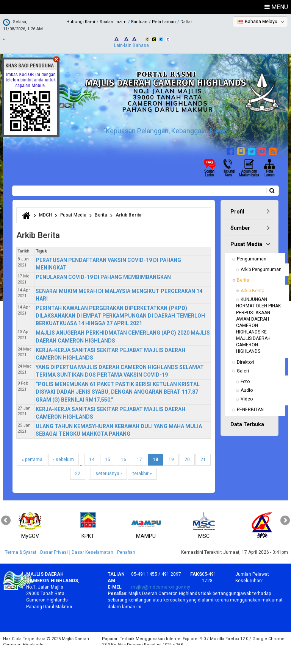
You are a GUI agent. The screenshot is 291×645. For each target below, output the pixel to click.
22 (77, 467)
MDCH (45, 208)
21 (203, 453)
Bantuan (139, 21)
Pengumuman (251, 252)
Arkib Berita (252, 284)
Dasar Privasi (54, 545)
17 (139, 453)
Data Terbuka (247, 418)
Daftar (186, 21)
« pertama (32, 453)
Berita (101, 208)
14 (91, 453)
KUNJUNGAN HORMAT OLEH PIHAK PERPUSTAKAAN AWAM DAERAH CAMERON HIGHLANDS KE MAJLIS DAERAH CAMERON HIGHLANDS (259, 318)
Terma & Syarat (20, 545)
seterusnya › (108, 467)
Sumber (240, 221)
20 (187, 453)
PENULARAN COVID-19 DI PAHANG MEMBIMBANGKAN (103, 271)
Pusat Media (73, 208)
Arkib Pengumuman (261, 263)
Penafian (126, 545)
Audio (247, 383)
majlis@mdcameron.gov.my (160, 580)
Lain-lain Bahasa (131, 39)
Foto (245, 375)
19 (171, 453)
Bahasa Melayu (261, 21)
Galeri (243, 364)
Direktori (245, 355)
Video (247, 392)
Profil (237, 205)
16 (123, 453)
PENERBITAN (250, 403)
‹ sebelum (63, 453)
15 (107, 453)
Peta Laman (164, 21)
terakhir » (142, 467)
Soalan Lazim (113, 21)
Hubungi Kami (80, 21)
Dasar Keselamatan (92, 545)
